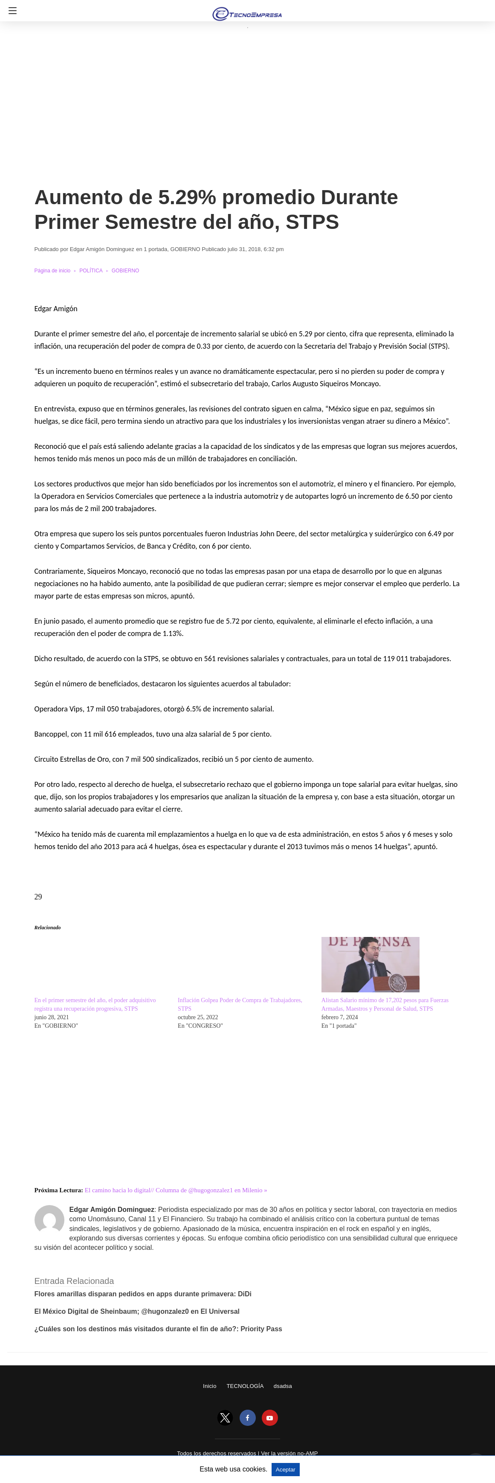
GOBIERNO (185, 249)
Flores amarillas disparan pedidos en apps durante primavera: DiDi (143, 1294)
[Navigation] (10, 10)
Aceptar (285, 1469)
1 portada (155, 249)
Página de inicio (53, 271)
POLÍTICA (91, 271)
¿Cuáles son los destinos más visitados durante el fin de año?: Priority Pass (158, 1329)
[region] (245, 112)
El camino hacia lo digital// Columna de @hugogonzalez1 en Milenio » (176, 1190)
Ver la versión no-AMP (289, 1453)
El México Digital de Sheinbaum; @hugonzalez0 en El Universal (137, 1311)
